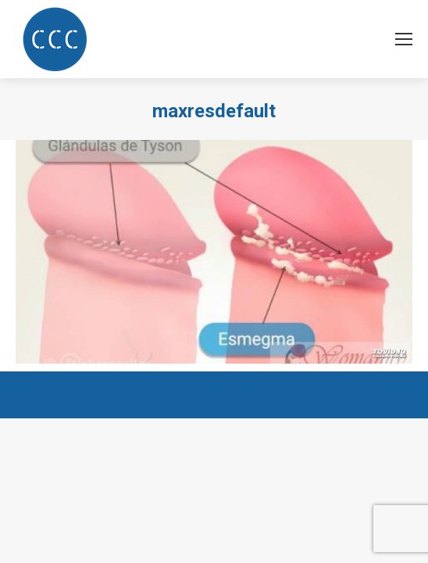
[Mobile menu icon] (403, 39)
